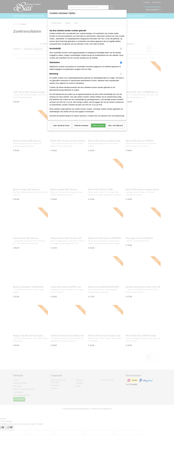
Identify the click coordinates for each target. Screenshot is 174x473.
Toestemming (56, 23)
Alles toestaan (98, 125)
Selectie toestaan (81, 125)
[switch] (121, 48)
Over (76, 23)
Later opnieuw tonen (61, 125)
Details (67, 23)
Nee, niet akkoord (115, 125)
